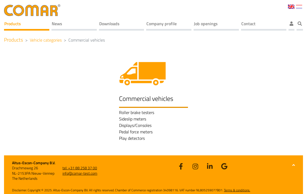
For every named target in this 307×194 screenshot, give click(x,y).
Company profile (161, 23)
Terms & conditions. (237, 190)
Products (12, 23)
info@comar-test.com (79, 173)
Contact (248, 23)
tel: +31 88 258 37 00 (79, 168)
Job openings (206, 23)
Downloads (109, 23)
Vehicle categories (46, 40)
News (57, 23)
